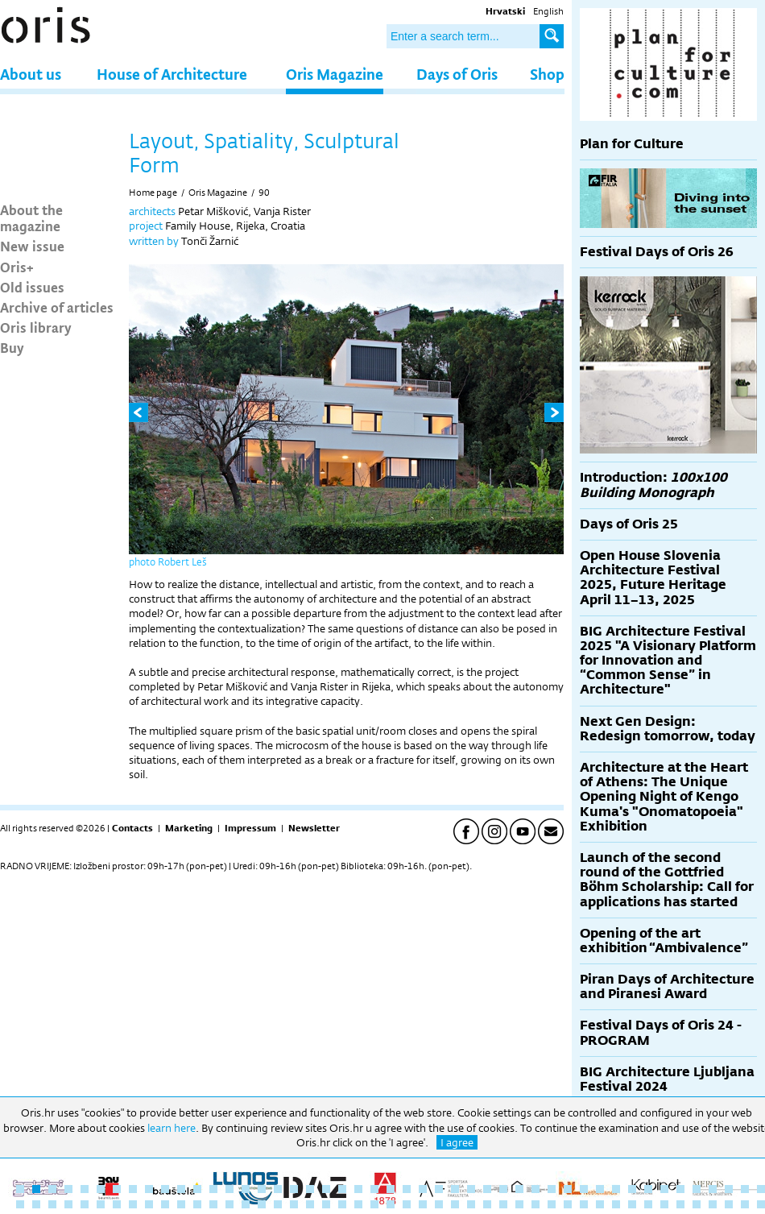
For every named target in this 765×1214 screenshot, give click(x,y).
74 (439, 1204)
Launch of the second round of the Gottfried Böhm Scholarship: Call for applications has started (667, 879)
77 (487, 1204)
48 (20, 1204)
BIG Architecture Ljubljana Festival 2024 (667, 1079)
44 (713, 1189)
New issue (32, 245)
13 (213, 1189)
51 (68, 1204)
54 (117, 1204)
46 (745, 1189)
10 (165, 1189)
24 (391, 1189)
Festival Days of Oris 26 (657, 251)
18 (294, 1189)
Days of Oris (457, 74)
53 (101, 1204)
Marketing (189, 828)
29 (471, 1189)
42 (680, 1189)
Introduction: (653, 484)
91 (713, 1204)
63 (262, 1204)
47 (761, 1189)
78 (503, 1204)
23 (374, 1189)
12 (197, 1189)
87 (648, 1204)
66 (310, 1204)
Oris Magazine (334, 74)
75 (455, 1204)
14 (229, 1189)
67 (326, 1204)
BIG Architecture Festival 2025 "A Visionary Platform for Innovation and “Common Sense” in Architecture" (668, 660)
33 (535, 1189)
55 (133, 1204)
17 (278, 1189)
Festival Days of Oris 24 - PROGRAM (661, 1032)
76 (471, 1204)
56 (149, 1204)
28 (455, 1189)
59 (197, 1204)
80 (535, 1204)
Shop (547, 74)
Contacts (132, 828)
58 (181, 1204)
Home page (153, 192)
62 (246, 1204)
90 (264, 192)
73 (423, 1204)
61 (229, 1204)
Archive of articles (57, 307)
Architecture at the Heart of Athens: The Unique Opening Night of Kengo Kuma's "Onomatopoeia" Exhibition (664, 797)
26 (423, 1189)
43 (697, 1189)
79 (519, 1204)
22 (358, 1189)
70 (374, 1204)
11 (181, 1189)
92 (729, 1204)
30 (487, 1189)
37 (600, 1189)
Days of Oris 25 (629, 524)
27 (439, 1189)
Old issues (32, 286)
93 (745, 1204)
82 (568, 1204)
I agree (456, 1142)
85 (616, 1204)
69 (358, 1204)
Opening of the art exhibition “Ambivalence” (664, 940)
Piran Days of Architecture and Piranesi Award (667, 986)
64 (278, 1204)
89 (680, 1204)
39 (632, 1189)
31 (503, 1189)
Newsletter (314, 828)
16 (262, 1189)
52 (85, 1204)
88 (664, 1204)
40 (648, 1189)
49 (36, 1204)
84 (600, 1204)
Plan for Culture (632, 143)
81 (552, 1204)
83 (584, 1204)
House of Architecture (172, 74)
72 (407, 1204)
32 (519, 1189)
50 (52, 1204)
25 (407, 1189)
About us (30, 74)
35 (568, 1189)
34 (552, 1189)
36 (584, 1189)
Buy (12, 347)
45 (729, 1189)
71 (391, 1204)
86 (632, 1204)
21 (342, 1189)
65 (294, 1204)
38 (616, 1189)
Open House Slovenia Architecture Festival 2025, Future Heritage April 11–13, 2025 (653, 577)
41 (664, 1189)
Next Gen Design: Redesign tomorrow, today (667, 728)
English (548, 11)
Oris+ (17, 266)
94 (761, 1204)
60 (213, 1204)
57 (165, 1204)
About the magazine (31, 217)
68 (342, 1204)
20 (326, 1189)
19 (310, 1189)
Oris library (36, 327)
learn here (171, 1128)
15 (246, 1189)
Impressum (250, 828)
